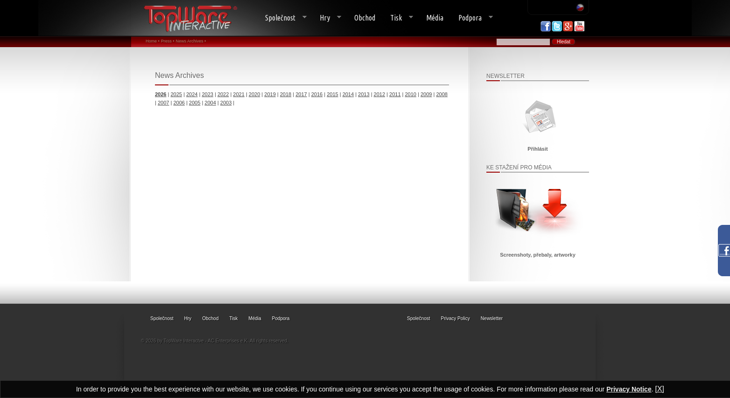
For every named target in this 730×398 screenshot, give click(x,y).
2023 (207, 94)
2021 (238, 94)
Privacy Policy (455, 318)
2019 (269, 94)
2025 (176, 94)
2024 (191, 94)
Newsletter (492, 318)
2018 (285, 94)
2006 (178, 102)
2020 (254, 94)
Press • (168, 41)
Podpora (472, 18)
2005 (194, 102)
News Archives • (190, 41)
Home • (153, 41)
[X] (659, 389)
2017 (301, 94)
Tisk (398, 18)
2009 (426, 94)
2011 (394, 94)
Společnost (282, 18)
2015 (332, 94)
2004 (210, 102)
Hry (326, 18)
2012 (379, 94)
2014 (348, 94)
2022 (223, 94)
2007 (163, 102)
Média (434, 18)
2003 (226, 102)
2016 (317, 94)
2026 (160, 94)
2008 (441, 94)
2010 (410, 94)
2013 (363, 94)
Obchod (364, 18)
